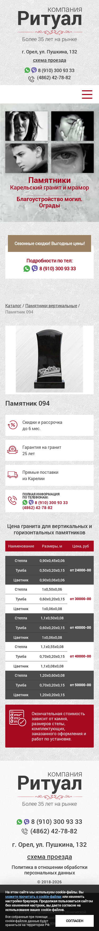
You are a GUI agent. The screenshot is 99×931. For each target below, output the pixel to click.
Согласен (74, 920)
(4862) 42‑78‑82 (37, 508)
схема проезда (49, 60)
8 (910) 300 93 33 (56, 70)
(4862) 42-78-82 (54, 77)
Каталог (13, 305)
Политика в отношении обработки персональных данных (49, 870)
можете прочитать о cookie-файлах (33, 896)
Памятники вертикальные (51, 305)
